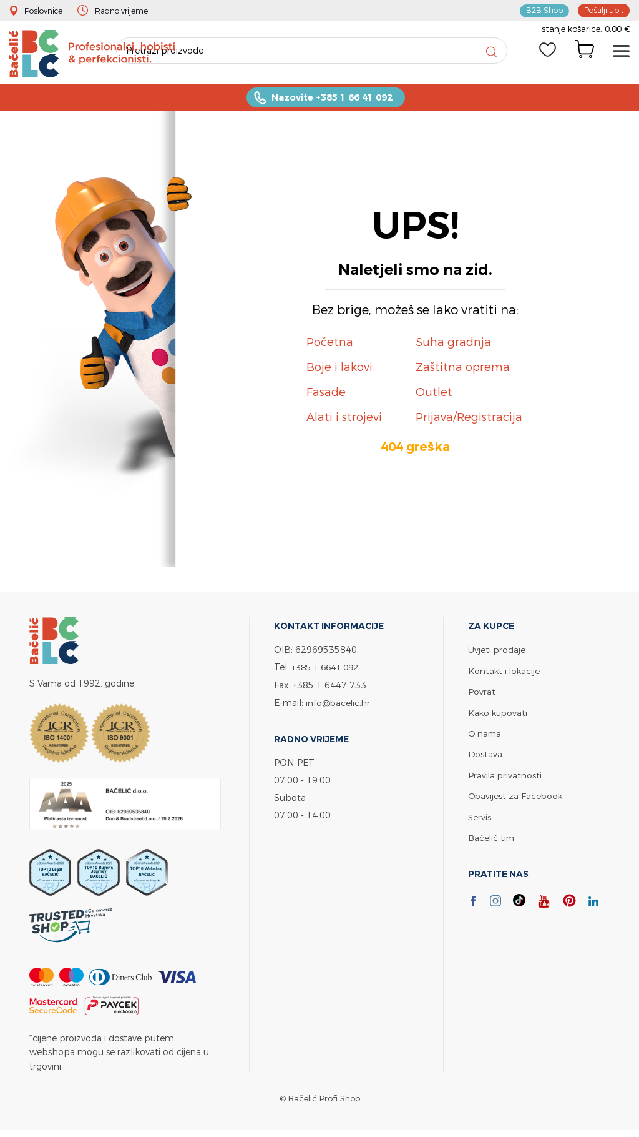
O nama (485, 735)
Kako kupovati (499, 714)
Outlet (434, 395)
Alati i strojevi (344, 420)
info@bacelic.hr (339, 705)
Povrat (481, 693)
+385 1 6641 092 (328, 670)
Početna (329, 345)
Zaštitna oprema (463, 370)
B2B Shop (540, 10)
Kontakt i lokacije (505, 673)
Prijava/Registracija (469, 420)
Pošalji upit (602, 10)
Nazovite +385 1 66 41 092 (332, 100)
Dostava (485, 755)
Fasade (326, 395)
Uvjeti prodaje (497, 652)
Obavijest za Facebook (516, 797)
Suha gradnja (453, 345)
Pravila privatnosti (505, 776)
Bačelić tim (492, 838)
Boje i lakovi (339, 370)
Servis (480, 817)
